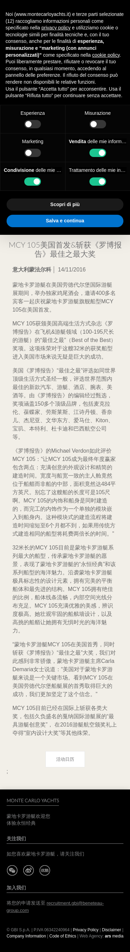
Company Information (26, 936)
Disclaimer (112, 929)
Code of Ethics (62, 936)
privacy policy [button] (56, 27)
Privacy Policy (85, 929)
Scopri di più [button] (65, 204)
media (114, 936)
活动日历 (65, 759)
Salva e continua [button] (65, 220)
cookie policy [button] (106, 55)
